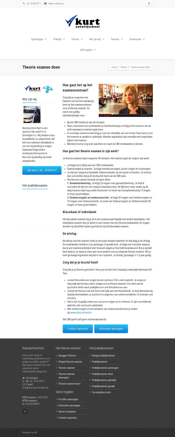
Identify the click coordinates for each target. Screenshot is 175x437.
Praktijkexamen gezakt (103, 386)
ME (35, 432)
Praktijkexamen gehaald (104, 380)
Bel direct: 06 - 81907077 (41, 170)
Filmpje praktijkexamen (103, 355)
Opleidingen (39, 39)
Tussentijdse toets (101, 392)
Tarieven (117, 39)
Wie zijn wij (96, 39)
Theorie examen (66, 367)
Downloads (137, 39)
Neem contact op (53, 3)
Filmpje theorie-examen (70, 361)
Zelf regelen (88, 50)
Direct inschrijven (67, 411)
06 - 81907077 (30, 3)
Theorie (77, 39)
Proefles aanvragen (68, 399)
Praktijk (59, 39)
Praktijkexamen (99, 361)
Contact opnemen (78, 328)
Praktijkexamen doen (102, 374)
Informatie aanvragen (111, 328)
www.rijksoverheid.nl (81, 312)
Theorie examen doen (69, 383)
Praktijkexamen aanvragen (105, 367)
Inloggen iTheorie (67, 355)
